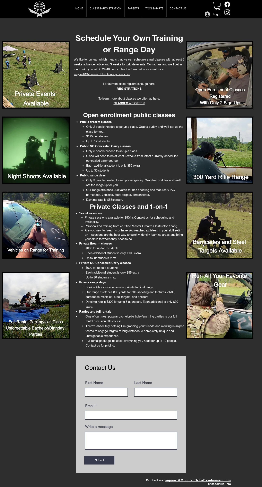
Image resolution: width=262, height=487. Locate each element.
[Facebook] (227, 4)
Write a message (99, 427)
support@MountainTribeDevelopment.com (102, 74)
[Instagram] (227, 12)
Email (89, 406)
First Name (94, 383)
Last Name (143, 383)
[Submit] (99, 460)
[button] (217, 6)
